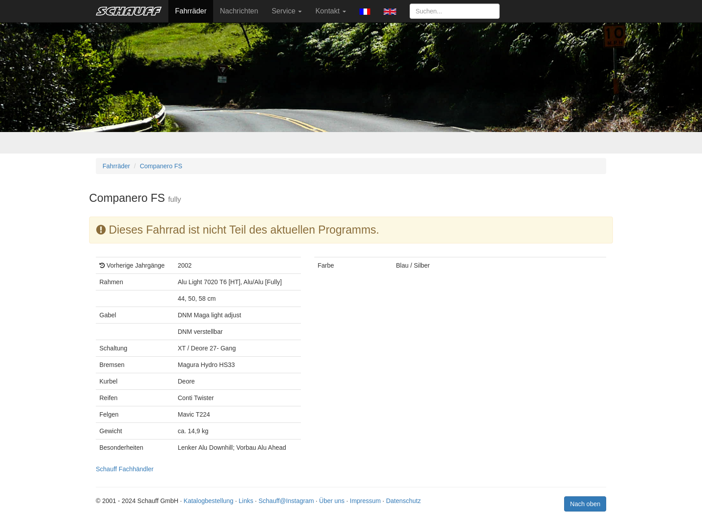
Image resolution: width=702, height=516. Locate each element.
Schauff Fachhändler (125, 469)
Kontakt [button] (330, 11)
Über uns (332, 500)
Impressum (365, 500)
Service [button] (287, 11)
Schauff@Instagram (286, 500)
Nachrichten (239, 11)
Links (246, 500)
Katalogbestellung (208, 500)
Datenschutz (403, 500)
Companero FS (161, 166)
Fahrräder (190, 11)
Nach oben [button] (585, 503)
